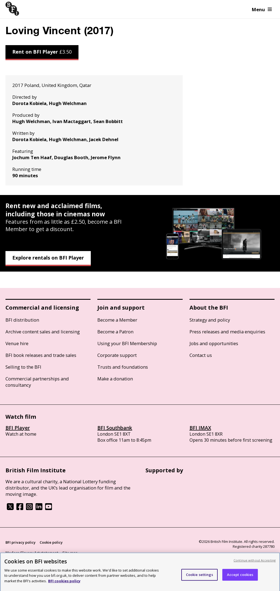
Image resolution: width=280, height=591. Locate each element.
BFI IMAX (200, 427)
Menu (262, 9)
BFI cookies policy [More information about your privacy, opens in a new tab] (64, 587)
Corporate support (117, 355)
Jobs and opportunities (213, 343)
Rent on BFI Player (42, 51)
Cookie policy (51, 542)
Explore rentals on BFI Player (48, 257)
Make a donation (115, 378)
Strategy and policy (209, 320)
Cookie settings (199, 581)
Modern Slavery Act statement (31, 552)
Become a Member (117, 320)
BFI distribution (22, 320)
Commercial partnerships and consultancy (37, 381)
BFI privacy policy (20, 542)
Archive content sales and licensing (42, 331)
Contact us (200, 355)
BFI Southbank (114, 427)
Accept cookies (240, 581)
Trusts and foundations (122, 367)
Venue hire (16, 343)
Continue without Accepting (255, 567)
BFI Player (17, 427)
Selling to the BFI (23, 367)
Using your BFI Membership (127, 343)
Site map (70, 552)
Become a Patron (115, 331)
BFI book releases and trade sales (40, 355)
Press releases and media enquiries (227, 331)
